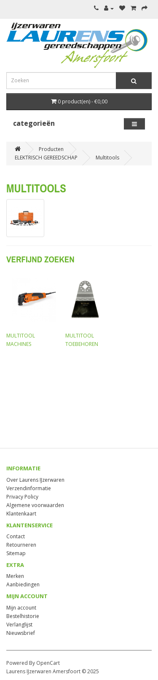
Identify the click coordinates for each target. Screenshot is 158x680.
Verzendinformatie (28, 488)
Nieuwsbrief (20, 633)
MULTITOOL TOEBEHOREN (90, 310)
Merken (15, 576)
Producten (51, 149)
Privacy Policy (22, 496)
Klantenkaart (21, 513)
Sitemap (16, 553)
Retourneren (21, 544)
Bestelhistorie (22, 616)
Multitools (107, 157)
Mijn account (21, 607)
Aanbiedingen (23, 584)
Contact (15, 536)
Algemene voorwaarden (35, 505)
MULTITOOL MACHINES (31, 310)
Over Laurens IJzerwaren (35, 479)
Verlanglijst (19, 624)
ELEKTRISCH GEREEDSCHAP (46, 157)
